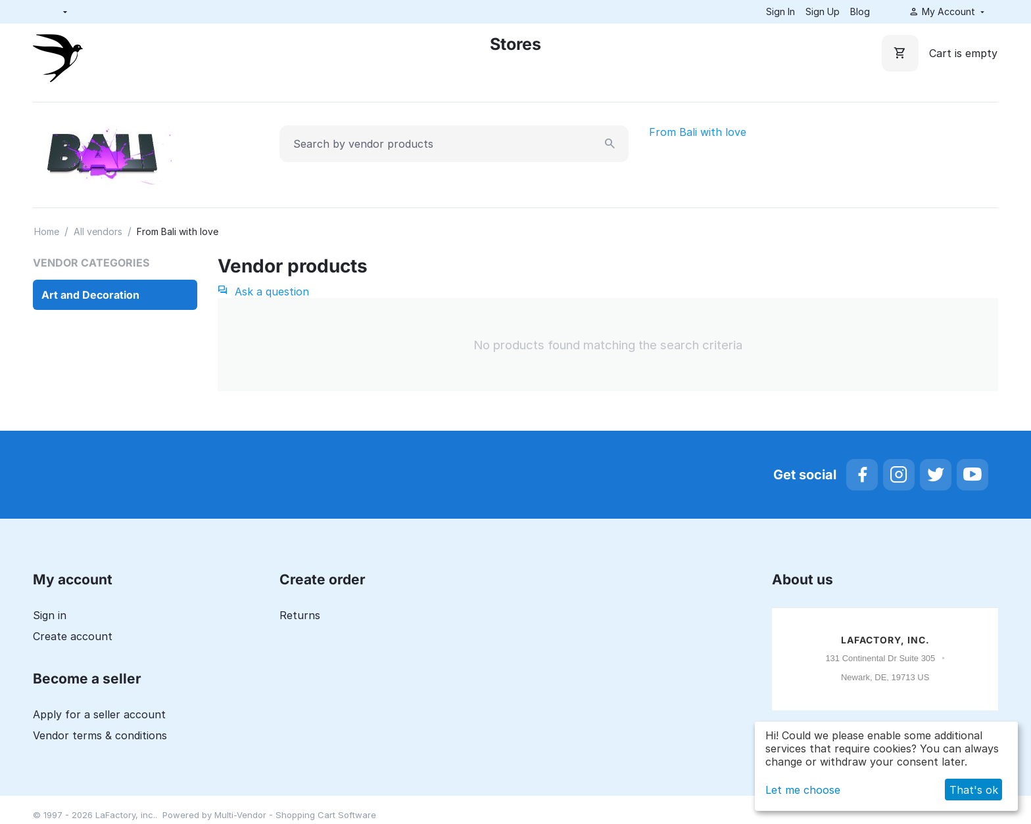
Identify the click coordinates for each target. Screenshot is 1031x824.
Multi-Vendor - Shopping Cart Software (295, 815)
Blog (860, 11)
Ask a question (263, 291)
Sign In (780, 11)
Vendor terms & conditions (100, 735)
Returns (299, 615)
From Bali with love (697, 132)
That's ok (973, 789)
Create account (72, 636)
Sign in (49, 615)
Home (46, 231)
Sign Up (822, 11)
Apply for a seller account (99, 714)
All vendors (98, 231)
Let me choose (802, 789)
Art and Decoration (90, 294)
